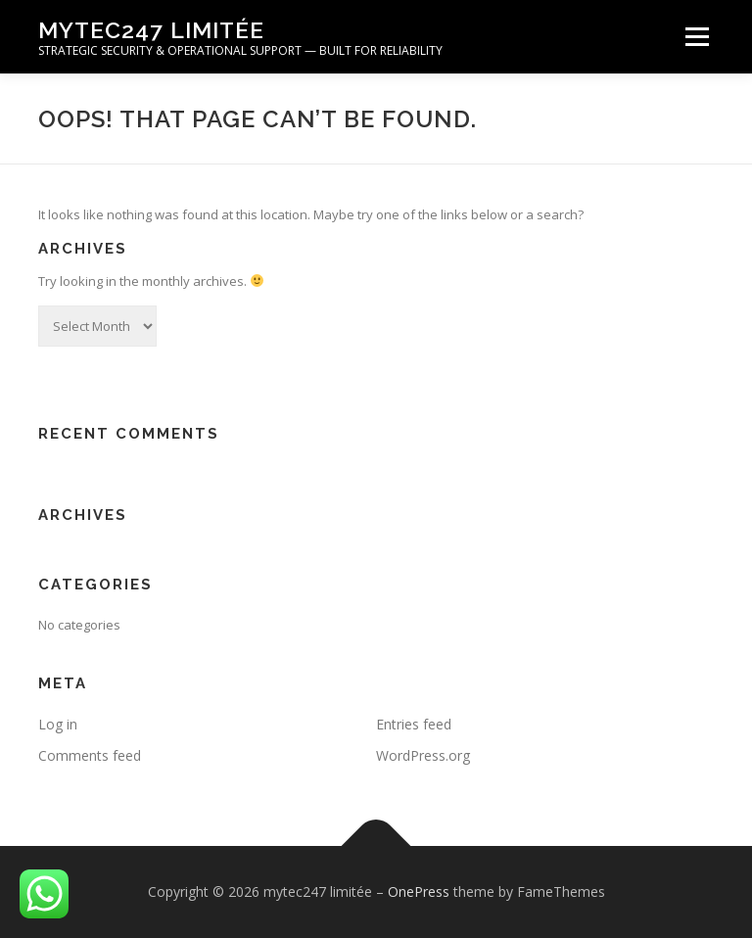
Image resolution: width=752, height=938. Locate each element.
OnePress (418, 891)
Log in (57, 724)
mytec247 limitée (151, 30)
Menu (697, 36)
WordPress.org (423, 755)
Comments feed (89, 755)
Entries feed (413, 724)
